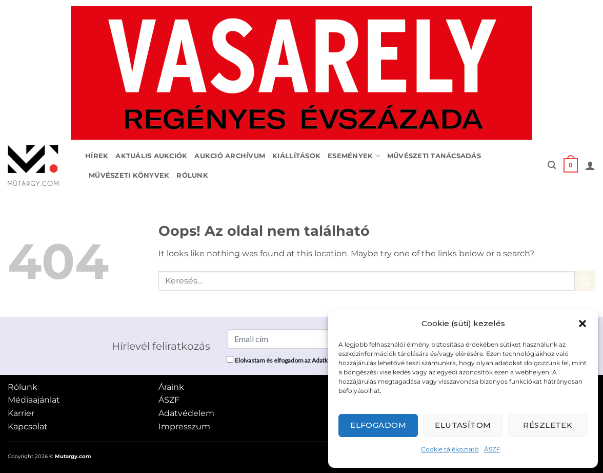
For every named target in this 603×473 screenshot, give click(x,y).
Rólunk (192, 175)
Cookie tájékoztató (450, 449)
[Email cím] (305, 339)
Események (354, 156)
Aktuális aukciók (151, 156)
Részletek (547, 425)
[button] (582, 323)
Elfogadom (378, 425)
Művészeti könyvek (129, 175)
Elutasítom (463, 425)
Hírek (96, 156)
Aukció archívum (229, 156)
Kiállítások (296, 156)
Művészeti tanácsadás (434, 156)
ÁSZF (492, 449)
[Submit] (585, 281)
